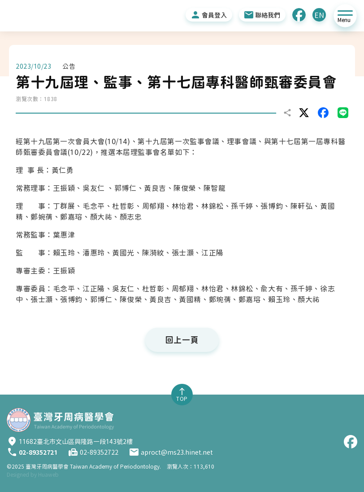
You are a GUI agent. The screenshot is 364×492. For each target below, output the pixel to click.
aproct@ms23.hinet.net (177, 452)
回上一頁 (182, 340)
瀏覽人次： (180, 466)
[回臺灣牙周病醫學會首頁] (60, 16)
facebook (323, 112)
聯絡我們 (267, 15)
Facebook (299, 15)
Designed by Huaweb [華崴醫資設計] (33, 474)
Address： (12, 441)
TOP (182, 398)
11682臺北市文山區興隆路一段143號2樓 (76, 442)
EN (319, 15)
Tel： (12, 452)
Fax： (73, 452)
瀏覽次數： (30, 98)
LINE (343, 112)
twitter (304, 112)
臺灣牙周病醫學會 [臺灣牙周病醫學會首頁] (60, 420)
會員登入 (214, 15)
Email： (134, 452)
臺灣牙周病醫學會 (93, 466)
